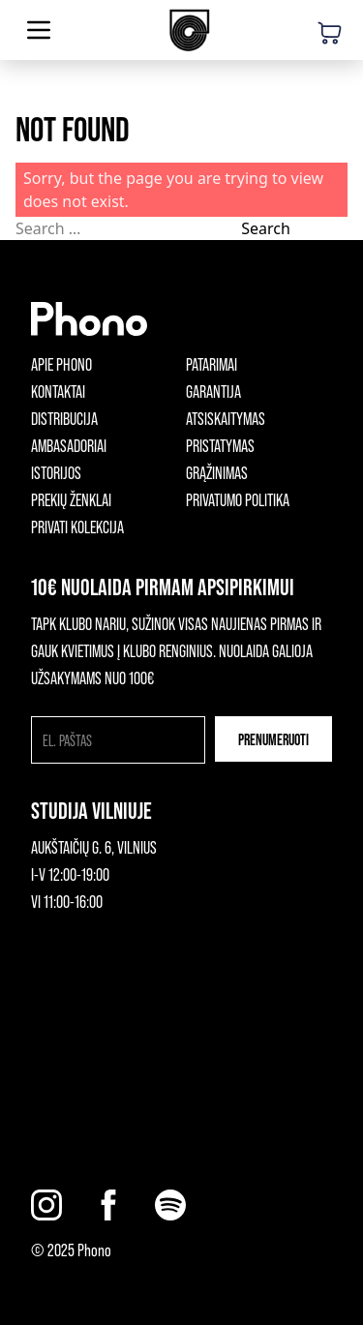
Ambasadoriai (68, 445)
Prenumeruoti (273, 739)
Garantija (213, 391)
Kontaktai (58, 391)
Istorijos (56, 472)
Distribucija (64, 418)
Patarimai (211, 364)
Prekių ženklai (71, 499)
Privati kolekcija (77, 526)
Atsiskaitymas (225, 418)
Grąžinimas (217, 472)
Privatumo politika (237, 499)
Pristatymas (220, 445)
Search (265, 228)
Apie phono (61, 364)
